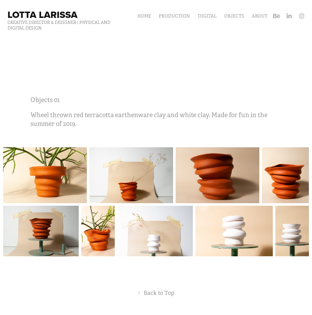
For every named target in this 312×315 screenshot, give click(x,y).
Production (174, 16)
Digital (207, 16)
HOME (144, 16)
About (259, 16)
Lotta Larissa (42, 14)
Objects (234, 16)
